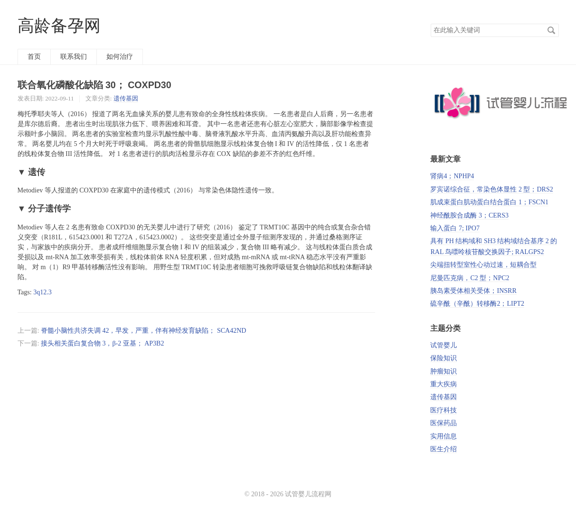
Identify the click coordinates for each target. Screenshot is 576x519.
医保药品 (443, 423)
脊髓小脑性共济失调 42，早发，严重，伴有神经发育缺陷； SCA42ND (143, 330)
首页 (34, 56)
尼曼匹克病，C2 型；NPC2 (469, 278)
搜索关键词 (430, 23)
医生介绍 (443, 449)
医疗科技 (443, 410)
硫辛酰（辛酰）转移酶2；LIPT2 (477, 303)
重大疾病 (443, 384)
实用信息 (443, 436)
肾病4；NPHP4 (452, 176)
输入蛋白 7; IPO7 (454, 228)
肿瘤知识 (443, 371)
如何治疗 (119, 56)
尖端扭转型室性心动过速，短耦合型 (483, 264)
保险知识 (443, 358)
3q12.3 (42, 292)
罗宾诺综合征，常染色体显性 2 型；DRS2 (491, 189)
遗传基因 (125, 98)
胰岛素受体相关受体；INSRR (473, 290)
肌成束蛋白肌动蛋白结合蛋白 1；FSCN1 (489, 202)
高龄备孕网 (59, 26)
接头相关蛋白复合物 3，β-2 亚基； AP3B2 (102, 343)
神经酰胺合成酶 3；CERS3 (469, 215)
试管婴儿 (443, 345)
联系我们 (73, 56)
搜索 (551, 30)
